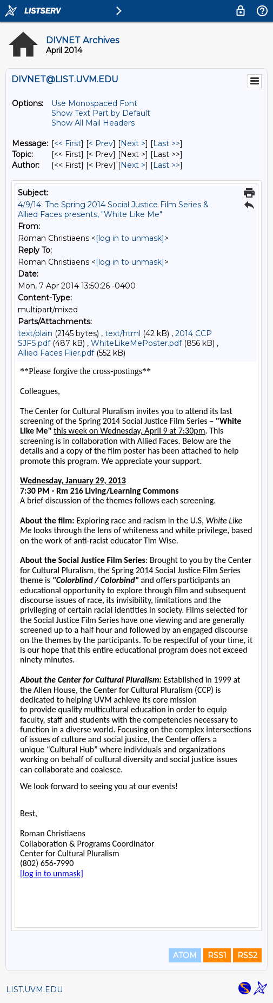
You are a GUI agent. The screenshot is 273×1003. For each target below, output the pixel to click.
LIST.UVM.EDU (34, 989)
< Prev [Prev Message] (101, 143)
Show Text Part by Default (100, 113)
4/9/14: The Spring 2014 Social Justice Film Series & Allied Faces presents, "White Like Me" (113, 209)
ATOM (185, 955)
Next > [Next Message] (133, 143)
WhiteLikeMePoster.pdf (136, 343)
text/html (123, 333)
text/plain (35, 333)
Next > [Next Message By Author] (133, 165)
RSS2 (247, 955)
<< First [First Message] (67, 143)
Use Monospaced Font (94, 103)
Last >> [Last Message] (166, 143)
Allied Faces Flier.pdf (56, 353)
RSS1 (217, 955)
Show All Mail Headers (93, 123)
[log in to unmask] (130, 238)
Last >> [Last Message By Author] (166, 165)
